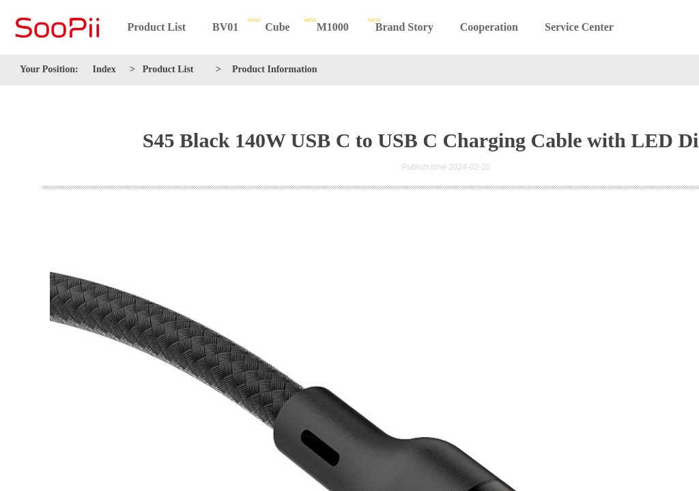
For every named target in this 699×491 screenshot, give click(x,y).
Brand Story (404, 27)
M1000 (333, 27)
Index (104, 69)
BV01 (225, 27)
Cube (277, 27)
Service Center (579, 27)
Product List (157, 27)
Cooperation (489, 27)
